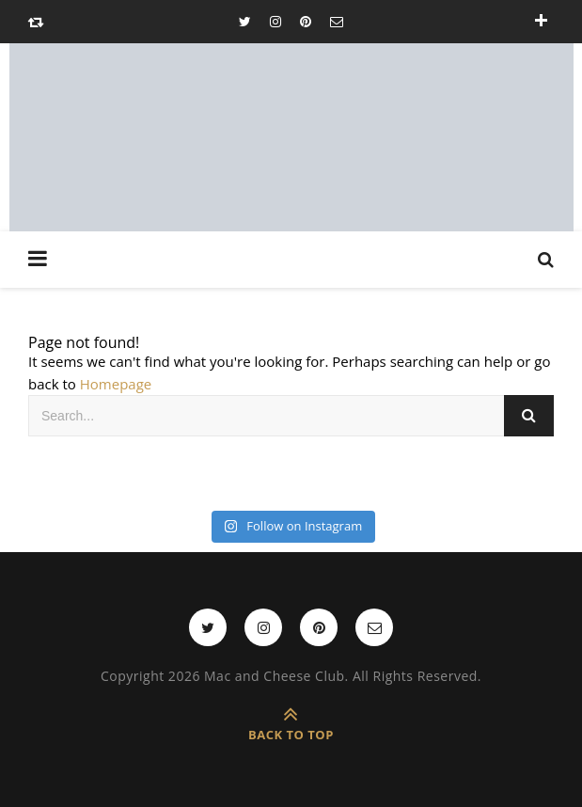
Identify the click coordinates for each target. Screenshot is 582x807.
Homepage (115, 383)
